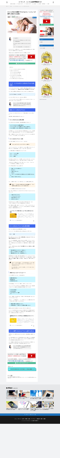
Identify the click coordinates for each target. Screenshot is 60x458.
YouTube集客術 (39, 3)
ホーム (16, 418)
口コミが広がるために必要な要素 (15, 72)
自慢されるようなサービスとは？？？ (16, 77)
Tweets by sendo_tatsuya (43, 99)
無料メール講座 (43, 418)
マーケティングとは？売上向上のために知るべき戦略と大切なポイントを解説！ (36, 398)
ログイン (15, 376)
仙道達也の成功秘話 (12, 3)
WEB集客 (11, 6)
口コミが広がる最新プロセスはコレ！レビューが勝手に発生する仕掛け (21, 6)
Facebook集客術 (34, 3)
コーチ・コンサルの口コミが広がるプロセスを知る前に (17, 69)
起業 (23, 418)
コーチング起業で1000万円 (27, 3)
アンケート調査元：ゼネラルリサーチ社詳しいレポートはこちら (46, 64)
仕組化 (29, 418)
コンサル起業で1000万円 (19, 3)
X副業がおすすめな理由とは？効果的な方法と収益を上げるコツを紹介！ (11, 409)
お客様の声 (38, 418)
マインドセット (33, 418)
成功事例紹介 (43, 3)
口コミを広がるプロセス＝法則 (15, 73)
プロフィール (20, 418)
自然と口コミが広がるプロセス (14, 70)
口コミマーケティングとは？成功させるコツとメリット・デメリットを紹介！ (12, 398)
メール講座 (47, 3)
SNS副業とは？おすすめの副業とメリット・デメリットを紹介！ (23, 398)
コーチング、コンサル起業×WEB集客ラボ (30, 2)
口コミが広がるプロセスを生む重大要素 (15, 75)
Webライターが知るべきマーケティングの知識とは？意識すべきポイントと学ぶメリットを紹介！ (36, 409)
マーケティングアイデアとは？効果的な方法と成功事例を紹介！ (48, 409)
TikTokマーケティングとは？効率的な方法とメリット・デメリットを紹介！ (23, 409)
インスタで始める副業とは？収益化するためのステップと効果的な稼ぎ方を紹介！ (48, 398)
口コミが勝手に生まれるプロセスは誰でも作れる (17, 78)
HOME (7, 6)
